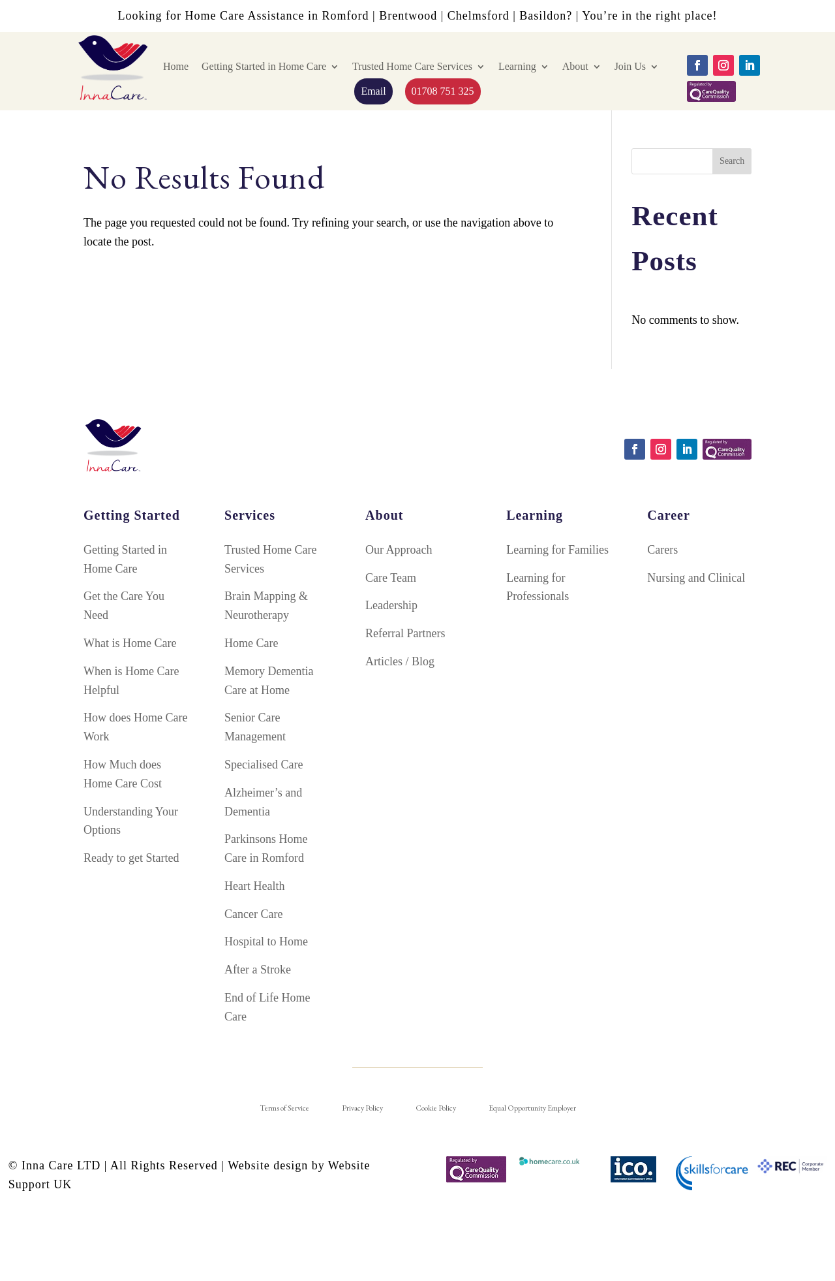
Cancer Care (253, 914)
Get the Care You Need (124, 606)
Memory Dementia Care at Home (268, 681)
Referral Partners (405, 633)
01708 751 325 (443, 91)
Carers (662, 549)
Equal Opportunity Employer (532, 1108)
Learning (517, 66)
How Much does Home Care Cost (123, 774)
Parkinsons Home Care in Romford (266, 848)
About (575, 66)
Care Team (390, 577)
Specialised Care (263, 764)
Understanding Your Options (131, 821)
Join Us (630, 66)
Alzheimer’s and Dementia (263, 802)
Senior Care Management (255, 727)
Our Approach (398, 549)
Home (176, 66)
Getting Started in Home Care (264, 66)
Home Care (251, 643)
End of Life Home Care (267, 1007)
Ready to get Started (131, 857)
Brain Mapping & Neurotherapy (266, 606)
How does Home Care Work (135, 727)
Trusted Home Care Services (412, 66)
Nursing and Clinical (696, 577)
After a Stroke (257, 969)
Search (732, 161)
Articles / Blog (399, 661)
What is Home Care (130, 643)
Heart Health (254, 886)
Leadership (391, 605)
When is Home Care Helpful (131, 681)
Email (373, 91)
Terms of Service (284, 1108)
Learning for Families (557, 549)
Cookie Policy (436, 1108)
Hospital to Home (266, 941)
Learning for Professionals (537, 587)
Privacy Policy (362, 1108)
